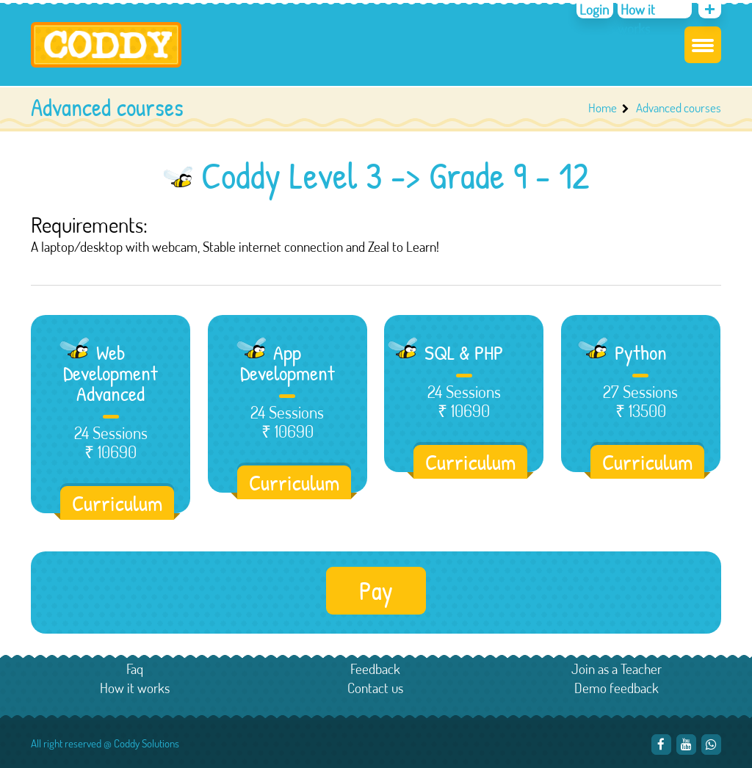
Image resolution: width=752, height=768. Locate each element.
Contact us (375, 687)
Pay (376, 590)
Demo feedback (616, 687)
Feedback (375, 668)
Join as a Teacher (616, 668)
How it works (636, 18)
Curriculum (117, 503)
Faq (134, 668)
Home (602, 107)
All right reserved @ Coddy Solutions (105, 743)
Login (594, 9)
